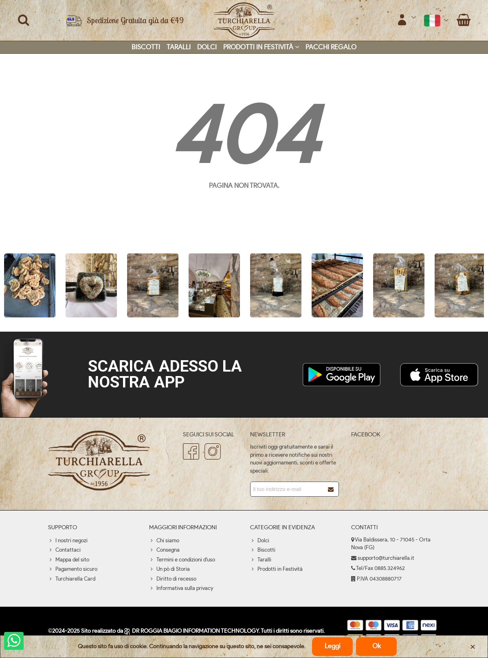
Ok (376, 646)
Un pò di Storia (169, 570)
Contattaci (64, 550)
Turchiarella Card (71, 579)
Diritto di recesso (172, 579)
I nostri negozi (68, 541)
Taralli (179, 47)
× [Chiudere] (472, 646)
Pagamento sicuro (72, 570)
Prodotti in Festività (258, 47)
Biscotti (146, 47)
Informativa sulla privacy (181, 589)
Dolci (207, 47)
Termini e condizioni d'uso (182, 560)
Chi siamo (164, 541)
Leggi (333, 646)
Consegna (164, 550)
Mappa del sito (68, 560)
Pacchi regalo (331, 47)
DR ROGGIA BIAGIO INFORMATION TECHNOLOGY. (192, 631)
